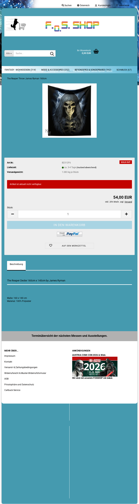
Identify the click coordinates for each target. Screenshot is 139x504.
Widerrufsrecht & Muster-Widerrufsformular (25, 373)
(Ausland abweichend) (86, 167)
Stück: (10, 207)
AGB (6, 379)
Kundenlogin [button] (103, 5)
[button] (83, 5)
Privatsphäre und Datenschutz (19, 384)
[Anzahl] (69, 214)
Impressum (9, 356)
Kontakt (8, 361)
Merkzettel (122, 5)
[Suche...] (8, 53)
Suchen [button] (67, 5)
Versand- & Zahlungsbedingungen (20, 367)
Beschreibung (16, 264)
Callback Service (12, 390)
